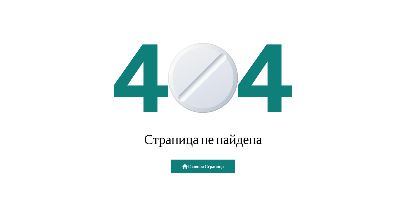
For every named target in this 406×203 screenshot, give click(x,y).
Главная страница (203, 166)
